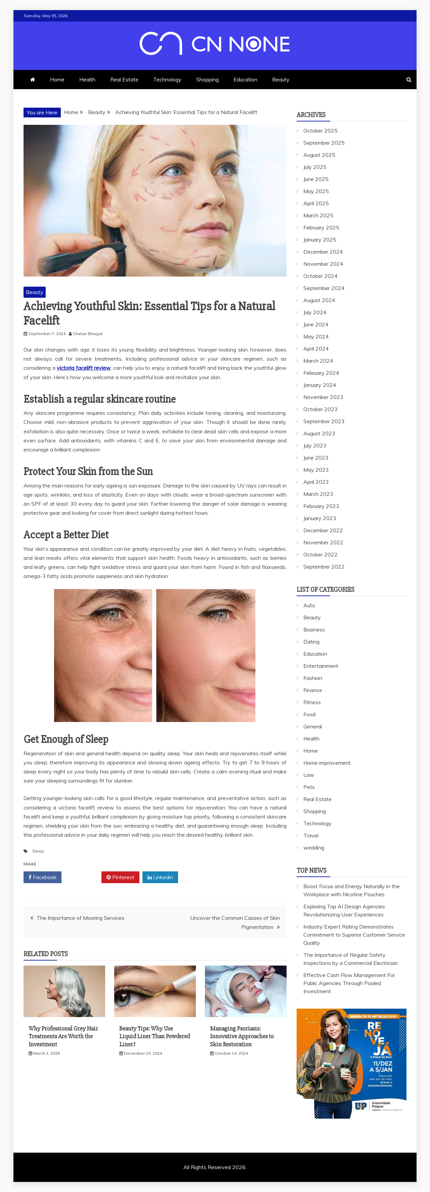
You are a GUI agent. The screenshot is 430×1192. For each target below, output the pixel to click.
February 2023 (321, 506)
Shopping (207, 79)
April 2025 (316, 203)
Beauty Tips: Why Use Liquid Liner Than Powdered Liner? (154, 1036)
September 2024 (324, 288)
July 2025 (315, 167)
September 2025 (324, 142)
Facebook (42, 877)
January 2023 (319, 518)
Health (87, 79)
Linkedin (160, 877)
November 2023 (323, 397)
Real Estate (124, 79)
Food (309, 714)
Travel (310, 835)
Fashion (312, 678)
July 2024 (315, 312)
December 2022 (323, 530)
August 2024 (319, 300)
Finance (312, 690)
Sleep (38, 851)
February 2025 (321, 227)
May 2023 (316, 469)
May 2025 (316, 191)
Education (245, 79)
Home (57, 79)
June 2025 (316, 179)
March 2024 (318, 360)
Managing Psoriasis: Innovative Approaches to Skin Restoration (242, 1036)
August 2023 (319, 433)
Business (314, 629)
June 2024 (316, 324)
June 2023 (316, 457)
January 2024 (319, 385)
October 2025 (320, 130)
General (312, 726)
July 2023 (315, 445)
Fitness (312, 702)
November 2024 (323, 263)
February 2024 (321, 372)
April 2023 (316, 481)
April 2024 (316, 348)
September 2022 (324, 566)
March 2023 (318, 494)
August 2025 (319, 154)
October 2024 (320, 276)
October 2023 (320, 409)
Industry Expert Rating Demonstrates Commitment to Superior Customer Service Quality (354, 934)
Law (308, 774)
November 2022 (323, 542)
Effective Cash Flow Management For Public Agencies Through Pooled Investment (349, 983)
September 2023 (324, 421)
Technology (167, 79)
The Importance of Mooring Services (80, 917)
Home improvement (327, 762)
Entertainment (320, 665)
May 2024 (316, 336)
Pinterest (120, 877)
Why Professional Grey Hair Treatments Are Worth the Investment (63, 1036)
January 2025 (319, 239)
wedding (313, 847)
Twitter (81, 877)
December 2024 (323, 251)
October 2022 (320, 554)
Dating (311, 641)
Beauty (281, 79)
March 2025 (318, 215)
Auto (309, 605)
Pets (309, 787)
